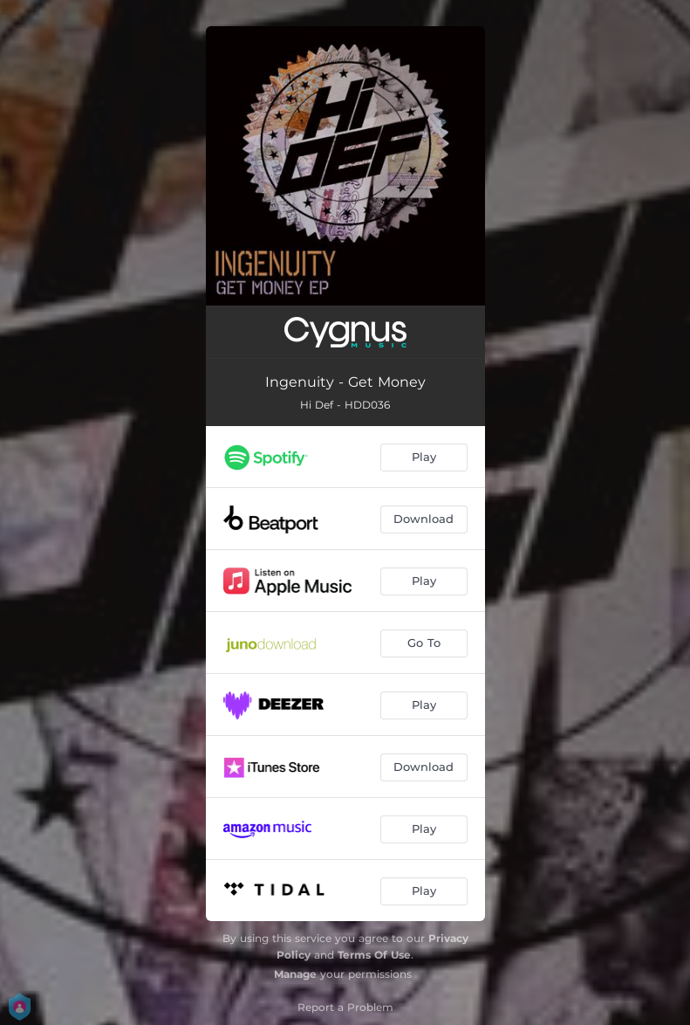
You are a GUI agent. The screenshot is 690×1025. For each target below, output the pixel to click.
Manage (295, 973)
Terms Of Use (374, 954)
